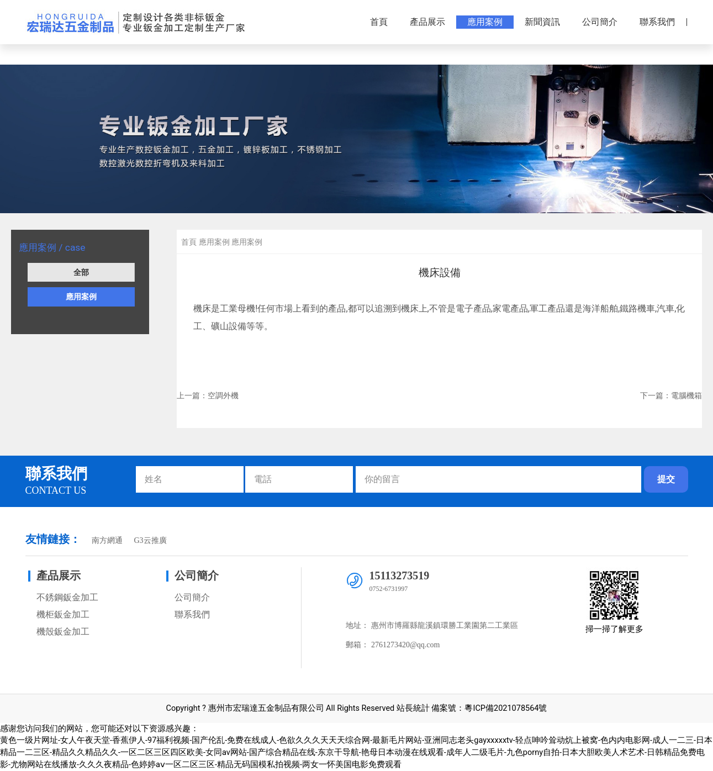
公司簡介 (599, 22)
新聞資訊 (542, 22)
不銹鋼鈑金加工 (67, 597)
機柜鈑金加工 (62, 614)
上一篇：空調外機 (208, 395)
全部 (81, 272)
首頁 (379, 22)
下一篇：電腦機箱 (671, 395)
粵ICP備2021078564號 (505, 708)
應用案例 (485, 22)
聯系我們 (657, 22)
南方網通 (107, 540)
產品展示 (427, 22)
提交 (666, 479)
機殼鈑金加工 (62, 631)
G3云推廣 (150, 540)
